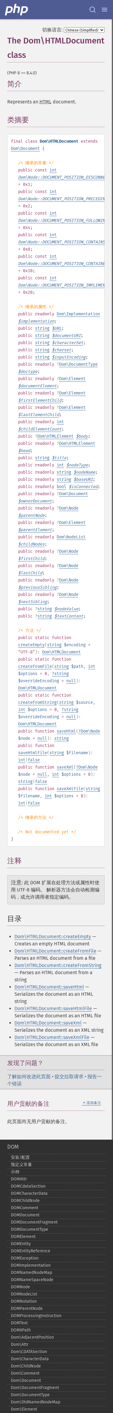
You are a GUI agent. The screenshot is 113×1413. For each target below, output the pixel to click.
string (42, 328)
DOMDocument (25, 1215)
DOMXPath (21, 1330)
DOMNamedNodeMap (31, 1272)
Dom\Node (68, 508)
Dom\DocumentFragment (35, 1387)
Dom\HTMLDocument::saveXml (48, 1023)
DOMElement (23, 1236)
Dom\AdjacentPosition (32, 1337)
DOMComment (24, 1207)
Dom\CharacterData (30, 1358)
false (34, 760)
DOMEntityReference (30, 1251)
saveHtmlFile (32, 752)
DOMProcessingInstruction (36, 1315)
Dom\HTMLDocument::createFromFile (55, 951)
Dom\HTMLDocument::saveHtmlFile (53, 1008)
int (53, 170)
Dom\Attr (19, 1344)
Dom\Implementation (78, 314)
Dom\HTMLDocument (61, 652)
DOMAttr (19, 1179)
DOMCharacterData (29, 1193)
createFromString (37, 702)
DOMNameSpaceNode (32, 1279)
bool (61, 486)
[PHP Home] (17, 9)
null (71, 680)
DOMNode (20, 1287)
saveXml (65, 767)
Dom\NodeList (71, 537)
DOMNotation (24, 1301)
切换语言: (52, 30)
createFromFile (35, 666)
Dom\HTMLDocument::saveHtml (49, 987)
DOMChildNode (25, 1200)
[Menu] (105, 10)
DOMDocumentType (29, 1229)
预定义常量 (21, 1164)
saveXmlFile (70, 788)
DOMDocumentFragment (34, 1222)
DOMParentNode (27, 1308)
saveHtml (66, 731)
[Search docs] (92, 10)
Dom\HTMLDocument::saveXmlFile (51, 1037)
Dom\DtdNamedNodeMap (35, 1402)
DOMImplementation (31, 1265)
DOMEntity (21, 1243)
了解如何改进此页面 (29, 1076)
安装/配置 (20, 1157)
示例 (15, 1171)
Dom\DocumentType (78, 364)
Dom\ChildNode (26, 1366)
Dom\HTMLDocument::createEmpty (52, 936)
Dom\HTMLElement (55, 436)
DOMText (19, 1322)
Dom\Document (25, 148)
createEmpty (31, 644)
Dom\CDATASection (29, 1351)
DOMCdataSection (28, 1186)
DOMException (25, 1258)
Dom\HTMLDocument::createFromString (57, 965)
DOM (13, 1147)
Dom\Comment (25, 1373)
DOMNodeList (24, 1294)
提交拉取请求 (69, 1076)
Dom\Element (72, 378)
